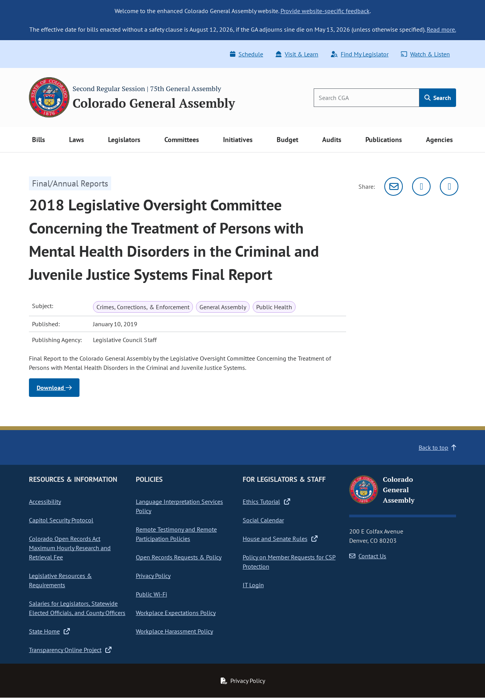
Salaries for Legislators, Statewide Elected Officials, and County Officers (77, 608)
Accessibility (45, 501)
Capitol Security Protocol (61, 520)
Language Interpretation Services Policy (179, 506)
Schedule (246, 54)
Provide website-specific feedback (325, 11)
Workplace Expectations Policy (176, 613)
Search (437, 98)
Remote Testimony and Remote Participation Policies (176, 533)
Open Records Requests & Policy (178, 557)
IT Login (253, 585)
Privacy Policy (153, 575)
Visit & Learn (296, 54)
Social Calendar (263, 520)
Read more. (441, 29)
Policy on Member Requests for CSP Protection (289, 561)
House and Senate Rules (280, 538)
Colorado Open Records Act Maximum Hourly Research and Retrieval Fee (70, 548)
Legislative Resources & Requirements (60, 580)
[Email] (393, 186)
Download (54, 387)
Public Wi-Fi (151, 594)
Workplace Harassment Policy (174, 631)
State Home (49, 631)
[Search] (366, 97)
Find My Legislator (360, 54)
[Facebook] (449, 186)
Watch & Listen (425, 54)
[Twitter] (421, 186)
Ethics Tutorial (266, 501)
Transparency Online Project (70, 650)
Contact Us (367, 556)
